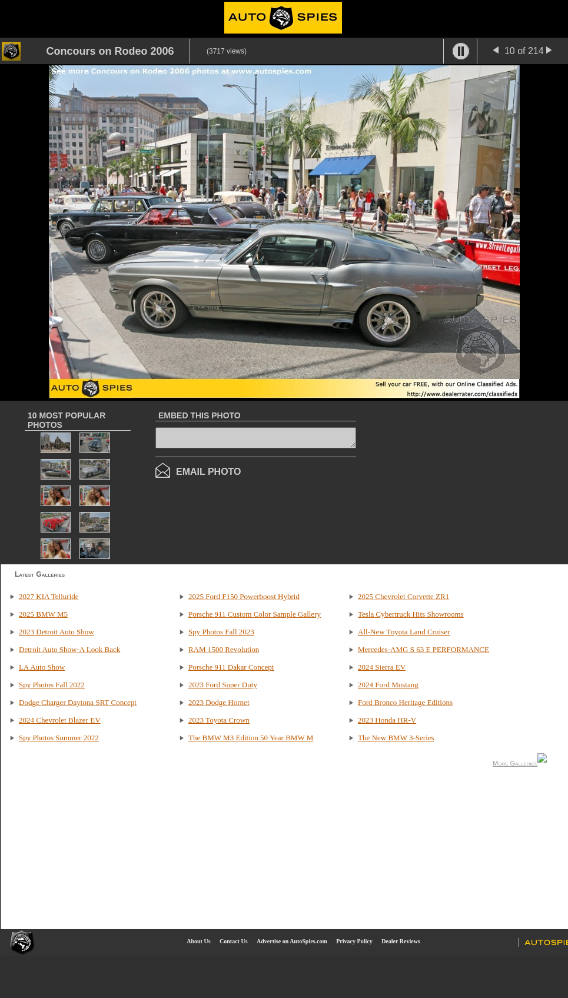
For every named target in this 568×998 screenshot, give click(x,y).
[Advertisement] (466, 481)
